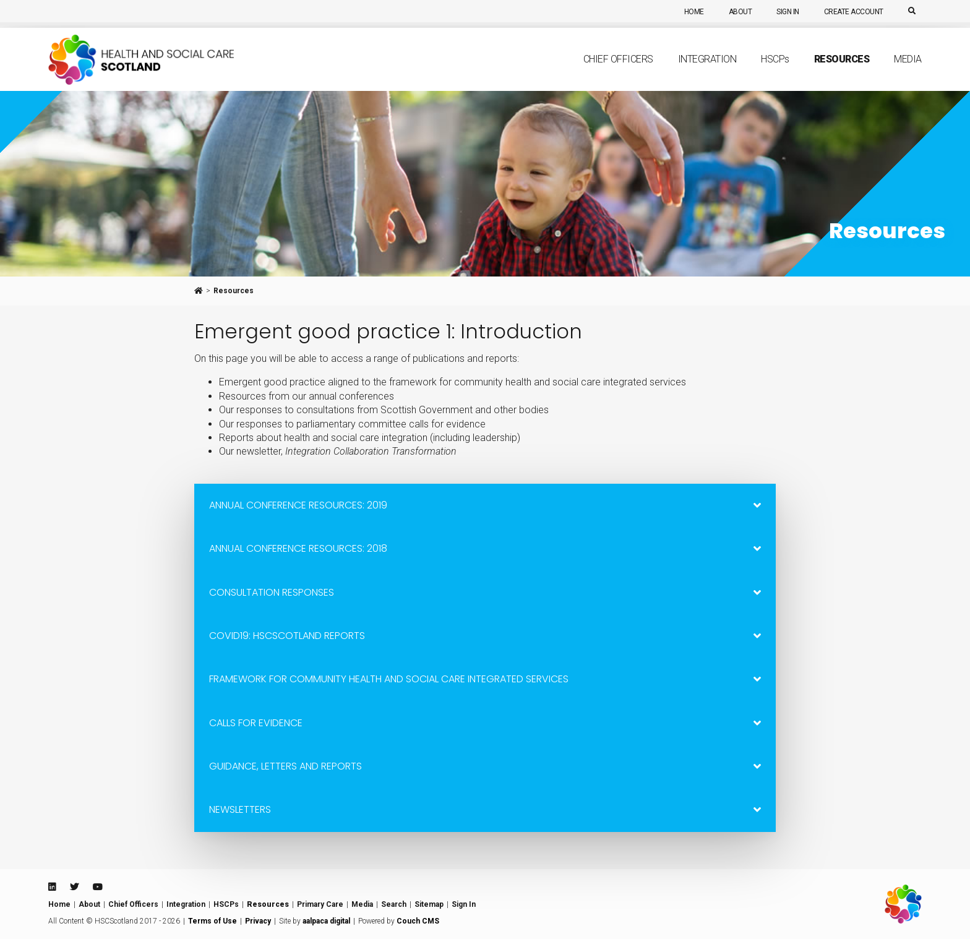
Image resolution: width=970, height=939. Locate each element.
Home (694, 11)
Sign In (787, 11)
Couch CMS (418, 921)
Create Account (853, 11)
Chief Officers (618, 72)
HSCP (775, 72)
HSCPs (226, 904)
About (740, 11)
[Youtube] (98, 887)
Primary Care (320, 904)
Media (908, 72)
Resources (842, 72)
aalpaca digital (326, 921)
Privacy (258, 921)
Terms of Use (212, 921)
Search (393, 904)
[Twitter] (74, 887)
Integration (707, 72)
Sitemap (429, 904)
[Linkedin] (52, 887)
